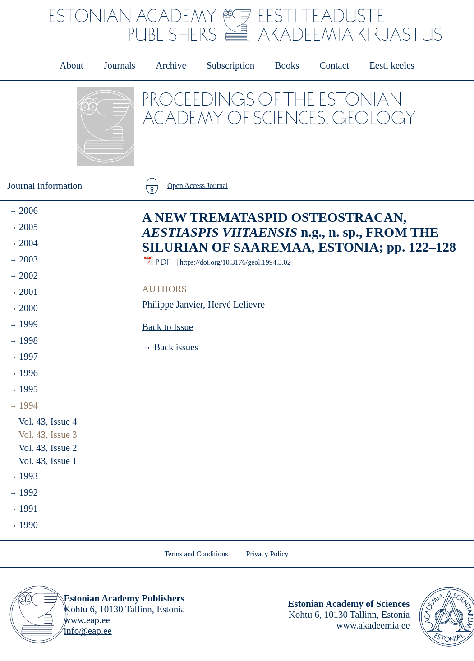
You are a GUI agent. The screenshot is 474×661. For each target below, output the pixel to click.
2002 (28, 275)
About (71, 65)
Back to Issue (167, 326)
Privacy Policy (267, 554)
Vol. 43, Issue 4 (47, 421)
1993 (28, 476)
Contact (334, 65)
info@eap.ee (88, 630)
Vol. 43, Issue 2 (47, 447)
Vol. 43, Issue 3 (47, 434)
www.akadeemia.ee (373, 625)
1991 (28, 508)
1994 (28, 405)
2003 (28, 259)
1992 (28, 492)
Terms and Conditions (196, 554)
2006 (28, 210)
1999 (28, 324)
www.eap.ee (87, 620)
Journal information (44, 185)
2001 (28, 291)
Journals (119, 65)
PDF (164, 259)
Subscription (230, 65)
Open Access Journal (197, 185)
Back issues (176, 347)
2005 (28, 226)
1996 (28, 372)
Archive (171, 65)
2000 (28, 308)
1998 (28, 340)
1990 (28, 524)
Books (287, 65)
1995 (28, 389)
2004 (28, 243)
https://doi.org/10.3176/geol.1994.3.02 (234, 262)
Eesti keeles (391, 65)
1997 (28, 356)
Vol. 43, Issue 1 (47, 460)
